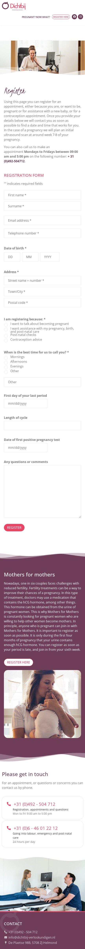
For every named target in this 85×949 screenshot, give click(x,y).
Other (14, 355)
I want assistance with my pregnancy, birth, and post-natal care (42, 314)
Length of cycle (15, 402)
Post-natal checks (23, 319)
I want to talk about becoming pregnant (39, 308)
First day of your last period (25, 380)
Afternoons (18, 346)
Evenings (17, 350)
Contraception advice (26, 324)
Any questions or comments (26, 446)
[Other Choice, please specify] (42, 366)
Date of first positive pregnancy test (32, 424)
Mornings (17, 341)
